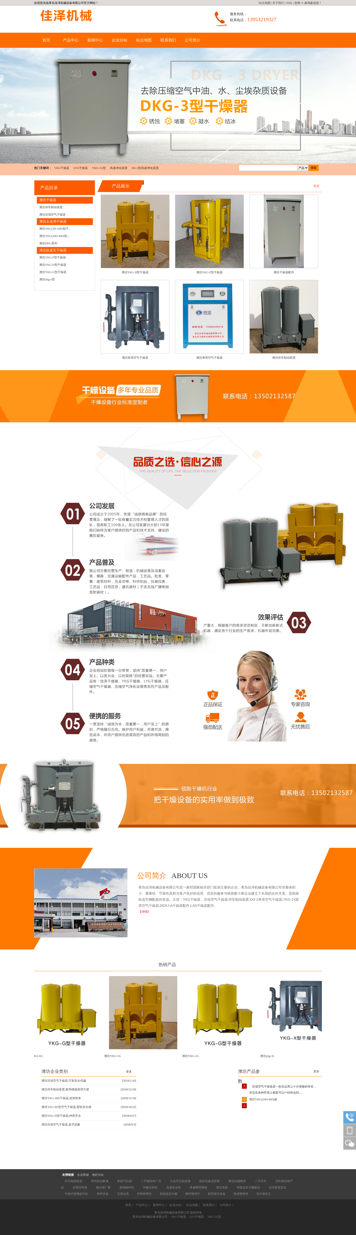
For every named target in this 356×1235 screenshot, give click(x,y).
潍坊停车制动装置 (51, 207)
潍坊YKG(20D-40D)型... (54, 236)
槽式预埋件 (192, 1193)
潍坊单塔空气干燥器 (209, 357)
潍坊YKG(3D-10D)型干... (55, 228)
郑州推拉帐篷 (100, 1181)
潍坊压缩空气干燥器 (52, 214)
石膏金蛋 (123, 1193)
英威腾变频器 (198, 1187)
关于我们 (278, 3)
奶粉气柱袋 (124, 1181)
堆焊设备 (103, 1193)
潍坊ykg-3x (268, 1056)
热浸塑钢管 (241, 1193)
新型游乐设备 (217, 1193)
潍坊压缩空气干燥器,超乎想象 (60, 1124)
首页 (46, 40)
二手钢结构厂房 (151, 1181)
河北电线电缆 (73, 1181)
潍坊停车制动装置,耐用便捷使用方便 (65, 1089)
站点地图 (264, 3)
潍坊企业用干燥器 (53, 221)
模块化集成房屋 (209, 1181)
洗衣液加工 (263, 1193)
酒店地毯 (222, 1187)
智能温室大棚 (168, 1193)
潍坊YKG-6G (35, 1056)
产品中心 (71, 40)
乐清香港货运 (277, 1187)
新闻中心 (95, 40)
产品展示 (120, 186)
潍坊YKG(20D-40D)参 (263, 1100)
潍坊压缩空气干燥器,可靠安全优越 (63, 1080)
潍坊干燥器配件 (284, 272)
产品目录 (49, 187)
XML (289, 3)
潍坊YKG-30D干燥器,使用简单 (61, 1098)
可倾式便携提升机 (76, 1193)
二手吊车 (261, 1181)
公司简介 (192, 40)
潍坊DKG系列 (48, 243)
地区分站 (98, 1174)
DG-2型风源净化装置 (145, 168)
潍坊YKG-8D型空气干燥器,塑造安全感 (66, 1107)
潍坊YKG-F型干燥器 (52, 257)
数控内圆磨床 (237, 1181)
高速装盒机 (173, 1187)
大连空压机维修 (180, 1181)
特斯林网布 (144, 1193)
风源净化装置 (119, 168)
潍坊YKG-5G (113, 1056)
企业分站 (119, 40)
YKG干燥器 (61, 168)
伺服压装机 (150, 1187)
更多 (316, 186)
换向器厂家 (103, 1187)
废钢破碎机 (126, 1187)
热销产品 (167, 964)
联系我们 (168, 40)
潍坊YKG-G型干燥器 (52, 272)
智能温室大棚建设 (248, 1187)
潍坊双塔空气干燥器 (135, 357)
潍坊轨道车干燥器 (53, 250)
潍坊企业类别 (54, 1071)
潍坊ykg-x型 (47, 279)
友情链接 (68, 1174)
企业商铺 (83, 1174)
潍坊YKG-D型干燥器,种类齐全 (61, 1115)
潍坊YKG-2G (191, 1056)
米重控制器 (80, 1187)
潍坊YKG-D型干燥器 (52, 265)
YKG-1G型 (99, 168)
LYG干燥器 (80, 168)
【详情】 (144, 911)
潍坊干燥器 (47, 200)
